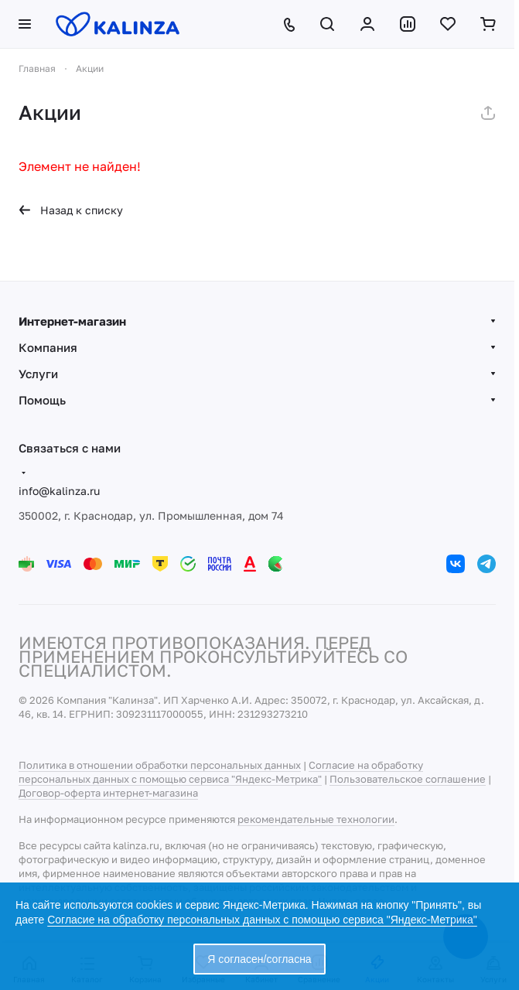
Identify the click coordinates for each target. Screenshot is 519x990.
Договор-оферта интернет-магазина (108, 793)
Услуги (38, 374)
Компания (48, 347)
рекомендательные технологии (315, 819)
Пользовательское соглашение (407, 779)
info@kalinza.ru (59, 490)
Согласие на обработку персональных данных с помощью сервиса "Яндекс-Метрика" (262, 919)
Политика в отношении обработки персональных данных (160, 765)
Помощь (42, 400)
